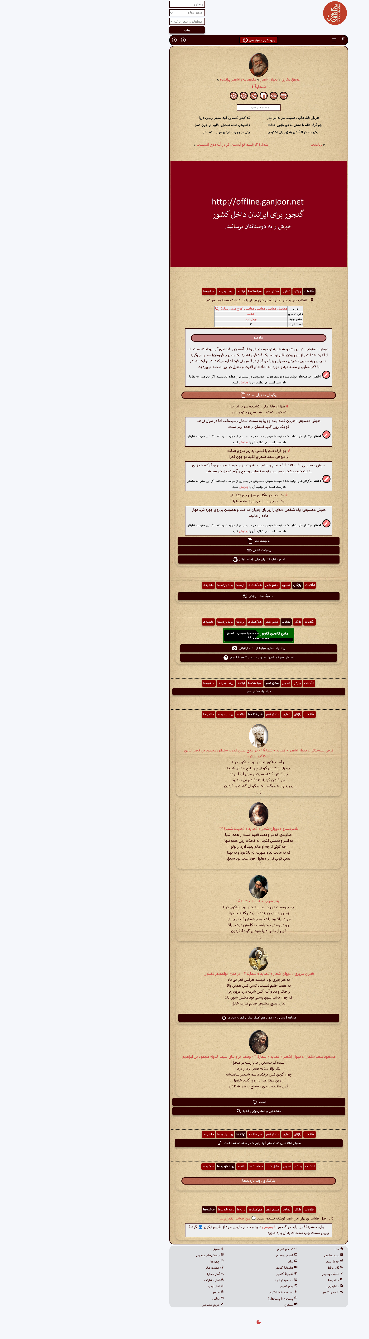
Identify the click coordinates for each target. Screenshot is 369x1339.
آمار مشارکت (140, 1280)
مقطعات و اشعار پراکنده (164, 80)
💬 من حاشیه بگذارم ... (164, 1219)
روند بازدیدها (151, 291)
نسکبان (216, 1305)
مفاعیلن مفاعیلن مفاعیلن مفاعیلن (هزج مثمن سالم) (180, 308)
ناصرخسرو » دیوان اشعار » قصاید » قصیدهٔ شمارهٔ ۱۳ (184, 829)
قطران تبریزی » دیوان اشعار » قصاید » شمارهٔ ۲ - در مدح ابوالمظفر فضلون (185, 974)
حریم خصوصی (138, 1305)
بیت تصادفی (259, 1255)
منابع (144, 1292)
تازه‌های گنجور (258, 1292)
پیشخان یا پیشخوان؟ (208, 1298)
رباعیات (242, 145)
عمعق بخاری (216, 80)
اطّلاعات (235, 291)
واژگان (223, 291)
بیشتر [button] (185, 1102)
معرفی (143, 1249)
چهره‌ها (143, 1261)
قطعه (176, 314)
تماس (144, 1298)
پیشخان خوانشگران (209, 1292)
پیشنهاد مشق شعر (184, 691)
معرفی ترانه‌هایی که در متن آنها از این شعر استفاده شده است (185, 1143)
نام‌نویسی (195, 1227)
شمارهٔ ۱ (185, 87)
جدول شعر (260, 1261)
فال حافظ (261, 1268)
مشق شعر (198, 291)
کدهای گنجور (213, 1249)
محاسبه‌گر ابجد (211, 1280)
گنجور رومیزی (212, 1255)
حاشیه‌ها (134, 291)
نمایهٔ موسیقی (258, 1274)
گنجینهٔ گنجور (212, 1274)
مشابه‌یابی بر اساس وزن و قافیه (184, 1111)
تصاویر (212, 291)
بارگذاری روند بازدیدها (184, 1181)
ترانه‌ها (167, 291)
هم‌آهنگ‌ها (181, 291)
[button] (268, 40)
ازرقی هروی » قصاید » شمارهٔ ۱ (184, 901)
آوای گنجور (214, 1286)
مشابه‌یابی (260, 1286)
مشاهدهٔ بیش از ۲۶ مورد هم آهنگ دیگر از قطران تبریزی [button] (184, 1018)
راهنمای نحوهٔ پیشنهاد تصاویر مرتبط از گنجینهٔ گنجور (184, 657)
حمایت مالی (140, 1268)
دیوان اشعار (195, 80)
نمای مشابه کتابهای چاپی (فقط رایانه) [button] (184, 559)
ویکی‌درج (176, 319)
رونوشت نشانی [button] (184, 550)
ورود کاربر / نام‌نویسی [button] (184, 40)
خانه (264, 1249)
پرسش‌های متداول (136, 1255)
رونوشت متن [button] (184, 541)
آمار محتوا (141, 1274)
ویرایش (169, 382)
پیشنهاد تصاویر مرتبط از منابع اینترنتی (184, 648)
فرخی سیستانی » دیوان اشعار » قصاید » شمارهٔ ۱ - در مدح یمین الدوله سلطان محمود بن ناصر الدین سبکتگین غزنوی (184, 754)
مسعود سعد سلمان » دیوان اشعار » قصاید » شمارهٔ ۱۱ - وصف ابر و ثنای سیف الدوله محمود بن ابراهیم (184, 1057)
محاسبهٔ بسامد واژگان (184, 596)
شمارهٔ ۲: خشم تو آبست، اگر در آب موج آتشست (158, 145)
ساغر (218, 1261)
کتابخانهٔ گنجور (212, 1268)
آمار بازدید (141, 1286)
